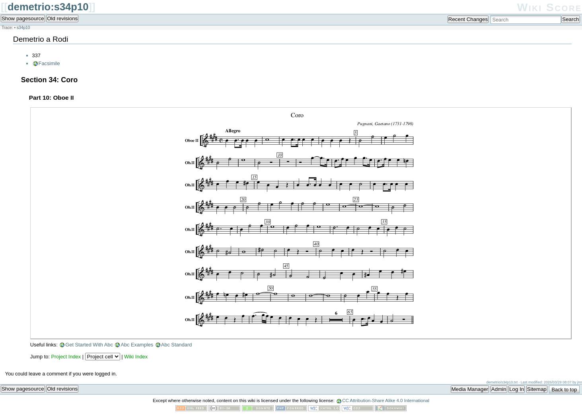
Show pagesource (23, 18)
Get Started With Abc (89, 345)
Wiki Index (136, 357)
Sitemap (537, 389)
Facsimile (49, 63)
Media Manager (470, 389)
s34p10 (23, 27)
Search (570, 19)
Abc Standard (176, 345)
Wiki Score (549, 7)
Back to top (564, 390)
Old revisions (62, 18)
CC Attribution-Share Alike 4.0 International (385, 400)
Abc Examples (137, 345)
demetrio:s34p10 (48, 6)
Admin (498, 389)
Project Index (66, 357)
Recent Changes (468, 19)
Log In (516, 389)
